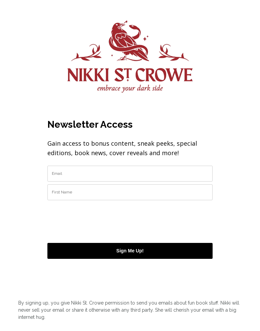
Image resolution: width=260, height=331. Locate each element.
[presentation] (87, 218)
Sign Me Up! (130, 250)
